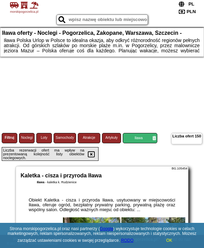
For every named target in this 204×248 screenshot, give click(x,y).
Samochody (65, 138)
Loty (44, 138)
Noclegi (27, 138)
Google (106, 228)
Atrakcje (89, 138)
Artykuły (111, 138)
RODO (127, 240)
